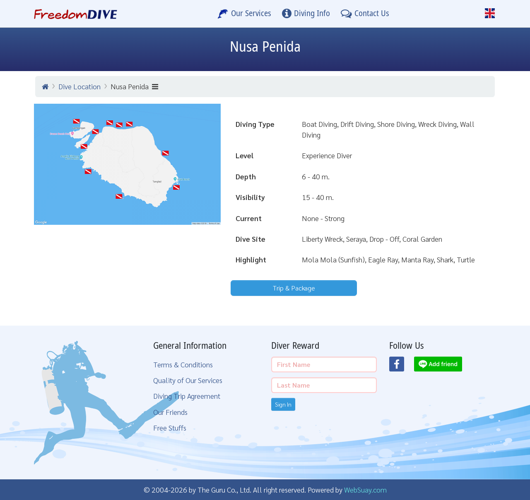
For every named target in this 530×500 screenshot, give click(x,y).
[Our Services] (244, 13)
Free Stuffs (169, 427)
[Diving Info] (306, 13)
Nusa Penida (134, 86)
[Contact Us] (365, 13)
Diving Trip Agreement (186, 395)
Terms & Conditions (183, 364)
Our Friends (170, 412)
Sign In (283, 404)
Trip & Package (294, 287)
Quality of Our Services (187, 380)
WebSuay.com (365, 489)
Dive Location (79, 86)
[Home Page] (75, 13)
